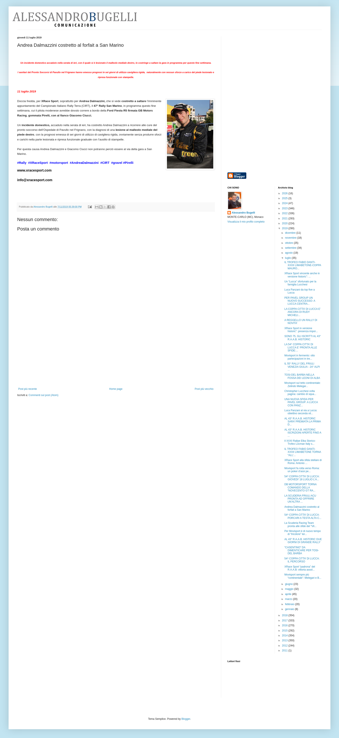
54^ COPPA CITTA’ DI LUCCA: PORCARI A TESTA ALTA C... (302, 516)
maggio (289, 588)
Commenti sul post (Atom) (43, 395)
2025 (285, 198)
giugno (289, 584)
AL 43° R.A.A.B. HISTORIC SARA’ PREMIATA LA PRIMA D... (302, 421)
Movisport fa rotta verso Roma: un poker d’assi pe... (301, 470)
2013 (285, 640)
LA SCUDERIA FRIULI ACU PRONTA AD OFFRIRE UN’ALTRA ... (300, 498)
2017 (285, 620)
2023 (285, 208)
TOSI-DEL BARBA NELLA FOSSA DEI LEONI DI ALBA (302, 376)
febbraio (290, 604)
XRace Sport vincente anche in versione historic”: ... (302, 275)
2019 (285, 228)
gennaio (290, 609)
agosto (289, 252)
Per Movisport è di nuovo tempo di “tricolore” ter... (302, 533)
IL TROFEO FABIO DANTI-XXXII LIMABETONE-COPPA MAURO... (302, 265)
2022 (285, 213)
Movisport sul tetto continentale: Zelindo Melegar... (302, 384)
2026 (285, 193)
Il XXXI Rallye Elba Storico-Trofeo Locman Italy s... (299, 442)
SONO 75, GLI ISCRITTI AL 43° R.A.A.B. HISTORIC (302, 338)
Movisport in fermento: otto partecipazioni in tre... (299, 357)
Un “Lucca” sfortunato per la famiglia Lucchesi (300, 283)
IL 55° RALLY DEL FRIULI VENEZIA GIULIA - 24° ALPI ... (302, 366)
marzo (289, 599)
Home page (116, 388)
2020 (285, 223)
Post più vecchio (204, 388)
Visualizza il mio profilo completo (246, 221)
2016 (285, 625)
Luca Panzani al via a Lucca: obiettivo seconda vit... (300, 412)
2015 (285, 630)
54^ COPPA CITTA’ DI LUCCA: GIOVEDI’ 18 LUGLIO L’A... (301, 478)
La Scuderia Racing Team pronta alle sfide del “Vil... (300, 524)
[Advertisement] (116, 355)
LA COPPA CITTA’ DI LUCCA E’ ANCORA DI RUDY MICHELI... (302, 312)
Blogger (186, 718)
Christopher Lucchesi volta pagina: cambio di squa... (300, 393)
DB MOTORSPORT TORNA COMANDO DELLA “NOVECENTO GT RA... (300, 487)
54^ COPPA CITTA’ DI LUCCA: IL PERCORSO (301, 560)
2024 (285, 203)
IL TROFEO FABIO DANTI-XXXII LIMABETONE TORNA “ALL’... (302, 452)
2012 (285, 645)
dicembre (290, 232)
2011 (285, 650)
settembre (291, 247)
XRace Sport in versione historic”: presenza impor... (301, 330)
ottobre (289, 242)
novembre (291, 237)
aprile (288, 594)
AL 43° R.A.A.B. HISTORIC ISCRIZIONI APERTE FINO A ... (302, 432)
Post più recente (27, 388)
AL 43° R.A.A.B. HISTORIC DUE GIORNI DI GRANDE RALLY (303, 541)
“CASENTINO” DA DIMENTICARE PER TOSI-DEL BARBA (301, 550)
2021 (285, 218)
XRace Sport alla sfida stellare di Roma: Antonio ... (302, 462)
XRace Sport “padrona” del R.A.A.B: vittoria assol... (299, 568)
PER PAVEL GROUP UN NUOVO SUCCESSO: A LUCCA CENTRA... (299, 301)
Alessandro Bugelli (243, 212)
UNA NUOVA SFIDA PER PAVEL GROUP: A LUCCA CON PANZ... (301, 402)
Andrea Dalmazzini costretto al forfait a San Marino (301, 508)
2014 (285, 635)
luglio (288, 257)
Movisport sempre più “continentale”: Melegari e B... (302, 576)
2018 (285, 615)
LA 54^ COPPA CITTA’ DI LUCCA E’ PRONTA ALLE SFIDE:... (300, 347)
